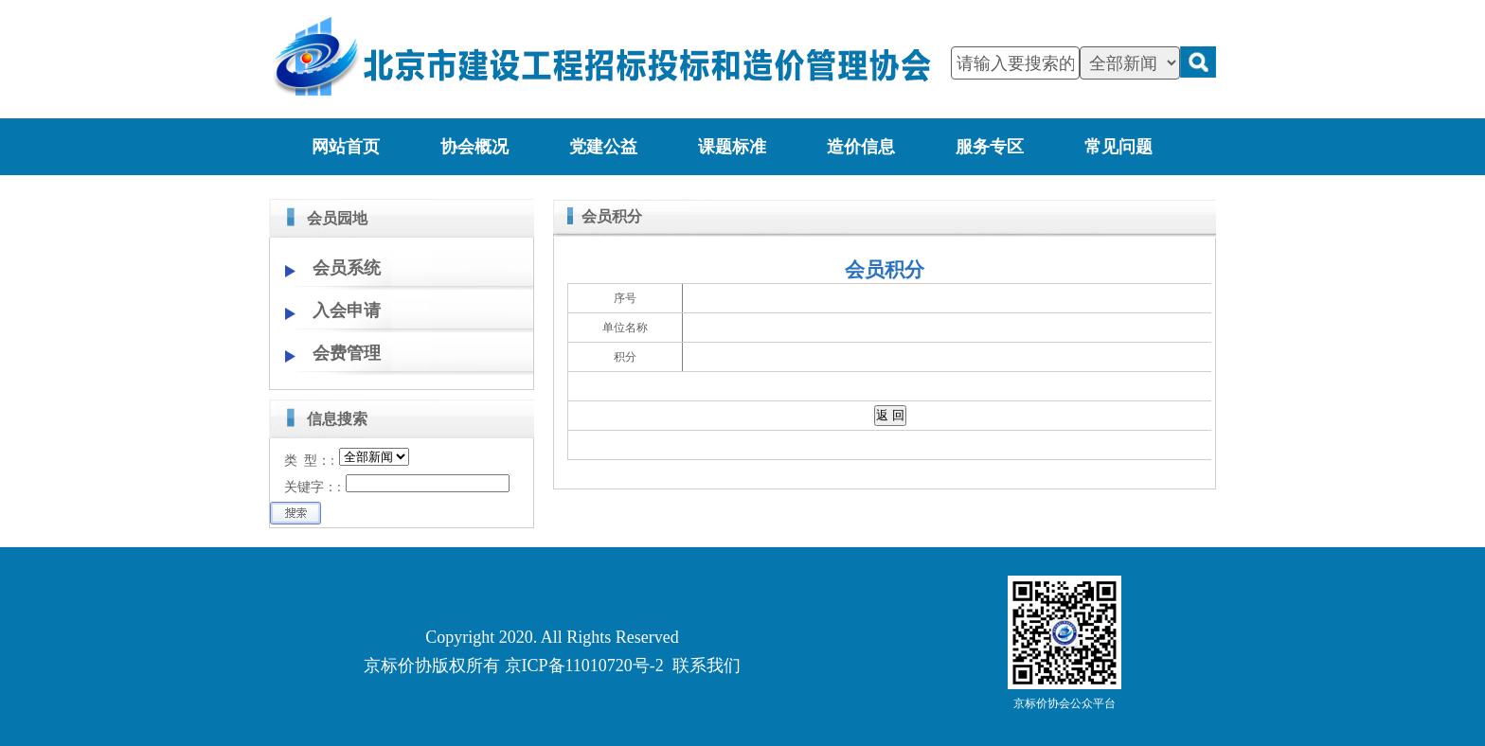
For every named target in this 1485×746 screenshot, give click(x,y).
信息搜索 (337, 419)
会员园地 (337, 218)
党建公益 (603, 146)
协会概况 (474, 146)
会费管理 (347, 353)
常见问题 (1118, 146)
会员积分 (611, 216)
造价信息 (861, 146)
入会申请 (347, 310)
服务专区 (990, 146)
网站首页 (346, 146)
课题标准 (732, 146)
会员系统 (347, 267)
